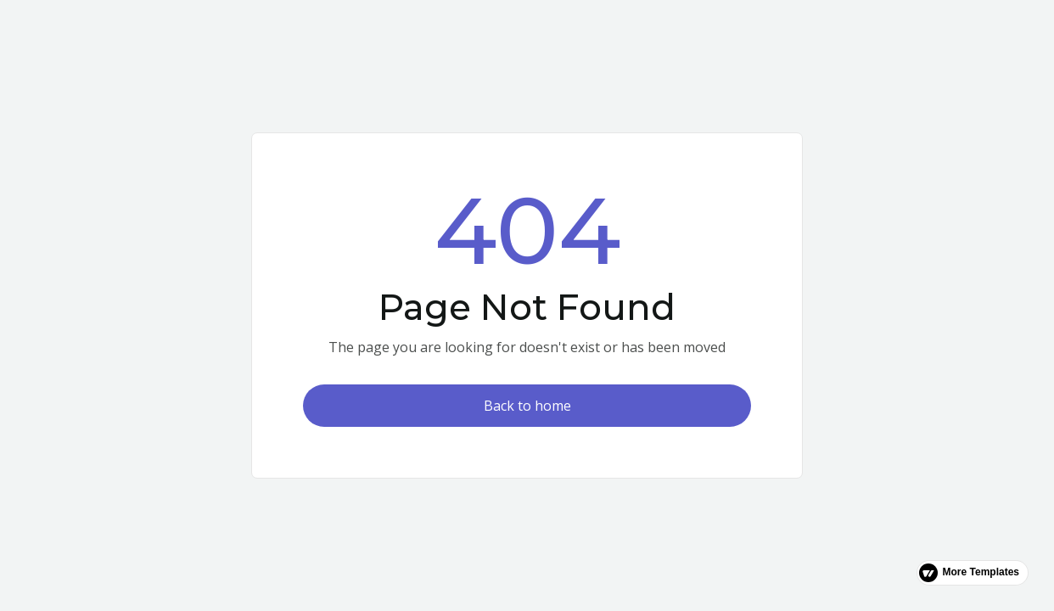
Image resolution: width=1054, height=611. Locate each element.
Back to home (527, 405)
